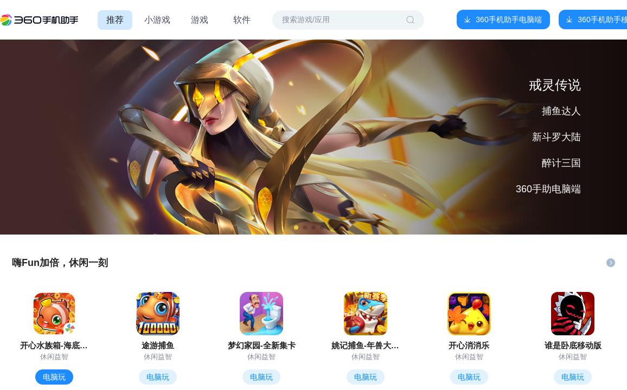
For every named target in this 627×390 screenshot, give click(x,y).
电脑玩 (54, 377)
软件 (242, 19)
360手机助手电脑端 (508, 19)
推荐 (115, 19)
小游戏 (157, 19)
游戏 (199, 19)
